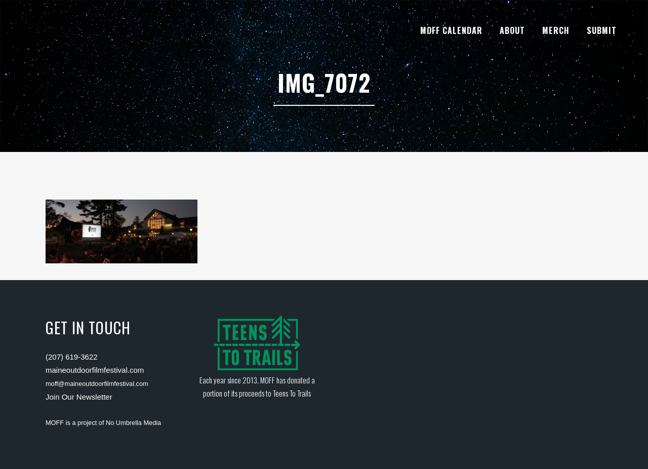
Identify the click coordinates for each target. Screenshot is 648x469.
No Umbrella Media (133, 422)
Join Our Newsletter (79, 397)
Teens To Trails (292, 393)
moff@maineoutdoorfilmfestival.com (97, 383)
